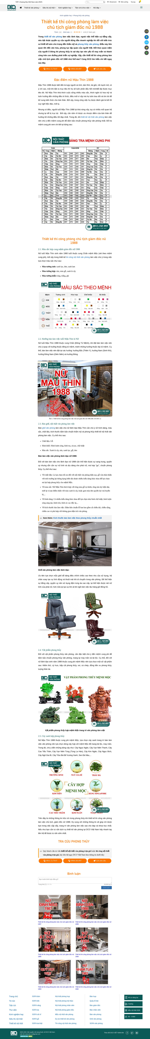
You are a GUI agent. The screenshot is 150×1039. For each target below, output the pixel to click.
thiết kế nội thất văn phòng (92, 117)
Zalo (146, 42)
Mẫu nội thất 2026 (134, 1010)
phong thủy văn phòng (88, 44)
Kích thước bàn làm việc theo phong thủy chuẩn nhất (77, 518)
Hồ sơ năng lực (133, 997)
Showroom (112, 2)
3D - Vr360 (131, 1016)
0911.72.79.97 (50, 69)
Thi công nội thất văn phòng (65, 1023)
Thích (56, 32)
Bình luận (66, 32)
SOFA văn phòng (96, 1023)
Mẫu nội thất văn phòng (64, 1014)
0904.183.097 (75, 69)
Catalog (130, 1004)
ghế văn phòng (48, 428)
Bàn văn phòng (95, 1014)
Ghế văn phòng (95, 1019)
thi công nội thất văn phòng (78, 257)
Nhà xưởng (123, 2)
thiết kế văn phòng (53, 37)
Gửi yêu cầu (99, 69)
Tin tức (133, 2)
